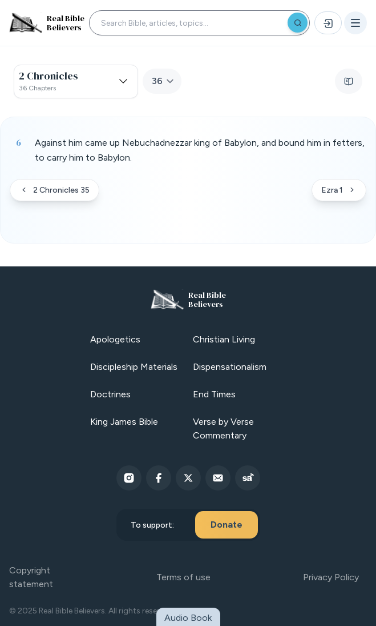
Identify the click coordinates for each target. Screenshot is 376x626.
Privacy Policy (331, 577)
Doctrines (110, 394)
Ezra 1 (339, 190)
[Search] (298, 23)
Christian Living (224, 339)
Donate (226, 524)
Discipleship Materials (133, 366)
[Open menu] (355, 22)
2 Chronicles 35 (54, 190)
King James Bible (124, 421)
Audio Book (188, 617)
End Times (214, 394)
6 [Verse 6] (18, 142)
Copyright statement (31, 577)
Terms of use (183, 577)
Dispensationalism (229, 366)
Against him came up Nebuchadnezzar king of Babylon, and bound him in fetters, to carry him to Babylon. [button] (200, 150)
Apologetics (115, 339)
